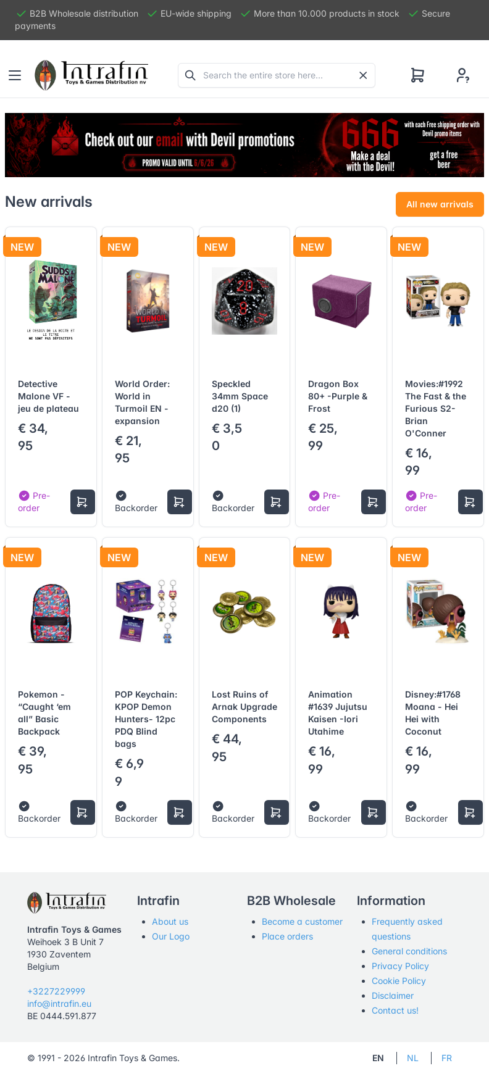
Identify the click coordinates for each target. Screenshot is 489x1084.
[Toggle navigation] (15, 75)
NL (413, 1058)
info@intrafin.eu (59, 1003)
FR (446, 1058)
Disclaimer (393, 995)
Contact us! (395, 1010)
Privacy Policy (400, 966)
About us (170, 921)
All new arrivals (440, 204)
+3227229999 (56, 991)
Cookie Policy (399, 980)
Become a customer (302, 921)
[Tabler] (91, 75)
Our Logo (171, 936)
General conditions (409, 951)
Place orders (287, 936)
